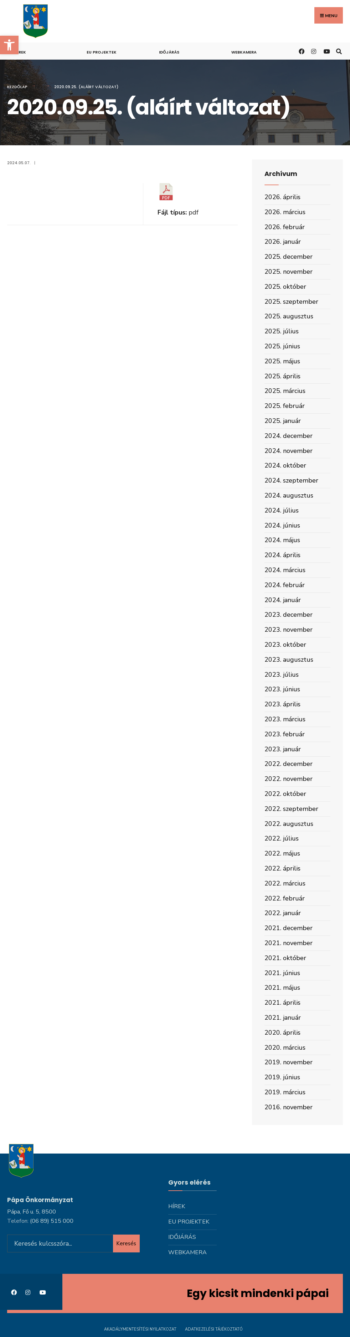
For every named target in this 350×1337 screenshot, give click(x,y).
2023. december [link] (288, 614)
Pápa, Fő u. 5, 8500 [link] (31, 1211)
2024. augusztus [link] (288, 495)
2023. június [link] (282, 689)
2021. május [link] (282, 987)
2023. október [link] (285, 644)
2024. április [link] (282, 555)
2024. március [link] (284, 570)
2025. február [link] (284, 406)
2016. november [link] (288, 1107)
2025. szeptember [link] (291, 301)
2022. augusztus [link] (288, 823)
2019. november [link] (288, 1062)
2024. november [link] (288, 450)
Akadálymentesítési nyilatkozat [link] (140, 1329)
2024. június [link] (282, 525)
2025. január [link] (282, 421)
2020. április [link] (282, 1032)
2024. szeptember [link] (291, 480)
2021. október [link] (285, 958)
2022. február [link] (284, 898)
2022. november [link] (288, 779)
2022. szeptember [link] (291, 808)
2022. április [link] (282, 868)
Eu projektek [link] (102, 52)
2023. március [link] (284, 719)
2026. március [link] (284, 212)
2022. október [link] (285, 793)
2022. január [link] (282, 913)
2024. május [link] (282, 540)
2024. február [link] (284, 585)
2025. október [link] (285, 286)
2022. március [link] (284, 883)
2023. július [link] (281, 674)
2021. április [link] (282, 1002)
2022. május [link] (282, 853)
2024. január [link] (282, 600)
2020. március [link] (284, 1047)
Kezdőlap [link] (17, 87)
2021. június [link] (282, 973)
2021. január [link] (282, 1017)
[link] (9, 45)
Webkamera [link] (244, 52)
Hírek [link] (20, 52)
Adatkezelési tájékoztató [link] (214, 1329)
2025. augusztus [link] (288, 316)
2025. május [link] (282, 361)
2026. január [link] (282, 241)
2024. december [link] (288, 436)
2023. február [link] (284, 734)
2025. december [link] (288, 256)
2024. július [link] (281, 510)
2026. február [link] (284, 227)
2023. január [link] (282, 749)
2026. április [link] (282, 197)
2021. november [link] (288, 943)
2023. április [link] (282, 704)
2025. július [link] (281, 331)
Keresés (126, 1242)
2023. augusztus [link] (288, 659)
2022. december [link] (288, 764)
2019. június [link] (282, 1077)
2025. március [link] (284, 391)
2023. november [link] (288, 629)
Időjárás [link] (169, 52)
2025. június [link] (282, 346)
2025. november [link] (288, 271)
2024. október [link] (285, 465)
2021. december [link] (288, 928)
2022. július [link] (281, 838)
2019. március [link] (284, 1092)
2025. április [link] (282, 376)
